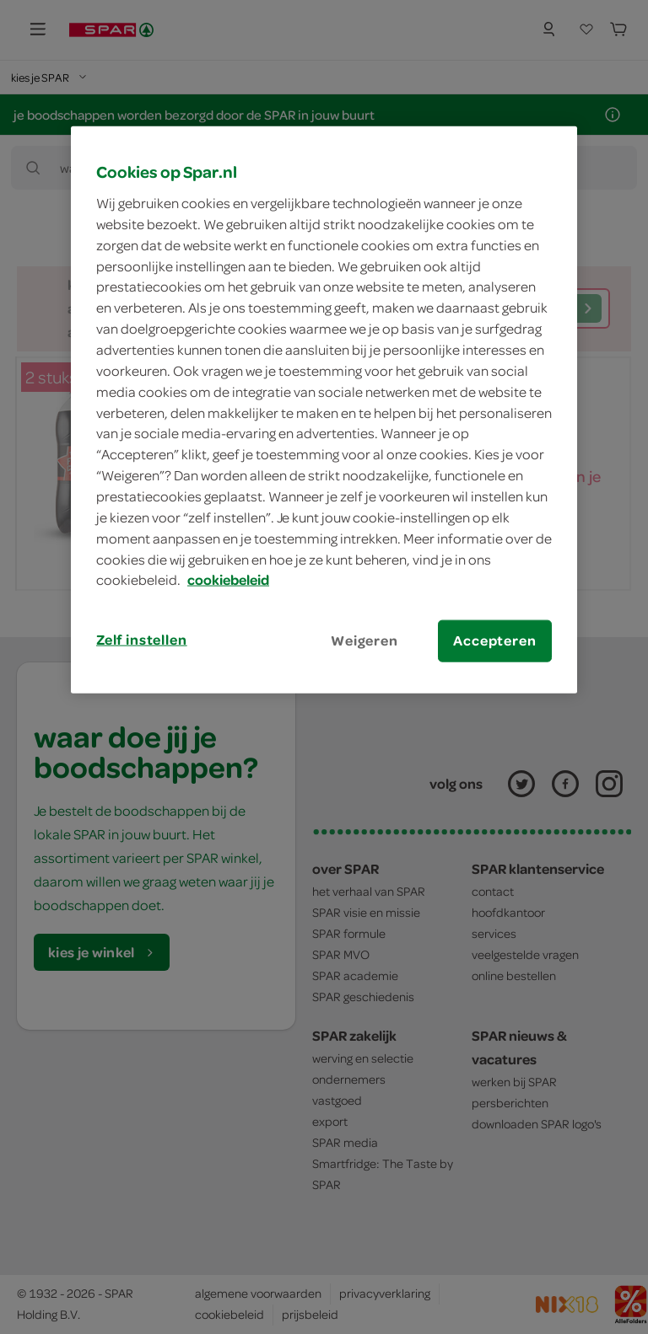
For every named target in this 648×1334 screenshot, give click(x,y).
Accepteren (494, 640)
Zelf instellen (141, 639)
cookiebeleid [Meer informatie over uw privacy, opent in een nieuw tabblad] (228, 580)
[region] (324, 409)
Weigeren (364, 640)
